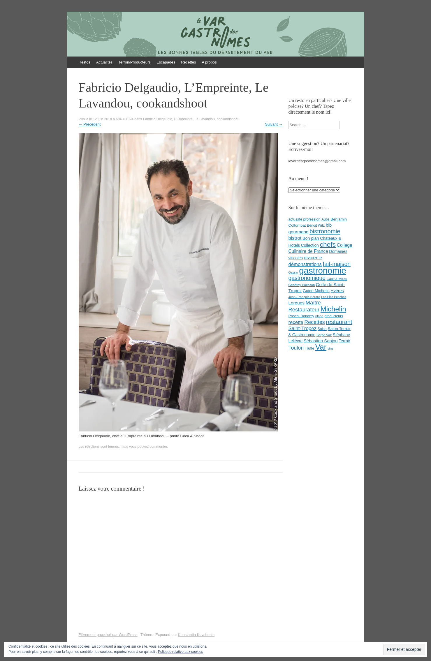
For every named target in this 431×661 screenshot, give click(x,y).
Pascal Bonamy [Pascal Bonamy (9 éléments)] (301, 316)
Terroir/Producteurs (134, 62)
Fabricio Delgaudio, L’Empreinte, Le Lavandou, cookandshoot (191, 119)
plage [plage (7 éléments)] (319, 316)
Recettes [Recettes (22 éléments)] (314, 322)
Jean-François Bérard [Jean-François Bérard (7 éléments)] (304, 297)
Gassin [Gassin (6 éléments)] (293, 272)
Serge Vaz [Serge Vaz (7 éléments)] (324, 335)
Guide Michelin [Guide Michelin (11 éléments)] (316, 290)
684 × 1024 (124, 119)
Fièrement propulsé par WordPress (108, 634)
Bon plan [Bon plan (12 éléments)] (310, 238)
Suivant (274, 124)
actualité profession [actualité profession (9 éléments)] (304, 219)
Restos (84, 62)
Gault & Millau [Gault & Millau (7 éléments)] (337, 279)
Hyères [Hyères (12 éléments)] (337, 290)
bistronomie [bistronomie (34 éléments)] (324, 231)
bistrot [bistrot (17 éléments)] (295, 238)
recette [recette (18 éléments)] (295, 322)
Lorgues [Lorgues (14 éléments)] (296, 302)
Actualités (104, 62)
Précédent (90, 124)
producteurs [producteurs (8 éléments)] (333, 316)
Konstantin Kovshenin (196, 634)
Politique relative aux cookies (180, 652)
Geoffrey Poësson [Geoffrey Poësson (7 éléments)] (301, 285)
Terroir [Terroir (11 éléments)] (344, 341)
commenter (158, 447)
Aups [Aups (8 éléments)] (325, 219)
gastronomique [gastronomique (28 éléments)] (307, 278)
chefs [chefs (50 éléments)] (328, 244)
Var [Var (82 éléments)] (320, 347)
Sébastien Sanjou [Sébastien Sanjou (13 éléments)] (321, 341)
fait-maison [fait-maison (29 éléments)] (337, 264)
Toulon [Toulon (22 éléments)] (296, 348)
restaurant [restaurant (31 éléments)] (339, 322)
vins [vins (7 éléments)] (330, 348)
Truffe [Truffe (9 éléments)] (309, 348)
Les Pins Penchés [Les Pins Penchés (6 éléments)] (333, 297)
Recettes (188, 62)
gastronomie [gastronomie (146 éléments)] (322, 270)
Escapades (165, 62)
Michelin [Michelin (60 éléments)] (333, 309)
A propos (209, 62)
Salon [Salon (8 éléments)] (322, 329)
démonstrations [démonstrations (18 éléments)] (305, 264)
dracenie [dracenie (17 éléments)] (313, 257)
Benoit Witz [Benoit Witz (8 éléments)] (316, 225)
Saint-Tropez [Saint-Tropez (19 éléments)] (302, 328)
